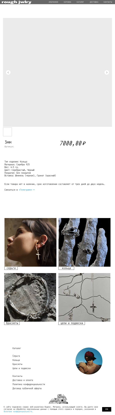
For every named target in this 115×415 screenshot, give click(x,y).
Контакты (17, 376)
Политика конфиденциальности (29, 384)
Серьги (16, 356)
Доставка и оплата (23, 380)
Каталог (17, 348)
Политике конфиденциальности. (18, 412)
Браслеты (17, 364)
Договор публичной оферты (27, 388)
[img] (30, 242)
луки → (82, 361)
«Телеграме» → (26, 190)
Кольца (16, 360)
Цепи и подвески (22, 368)
